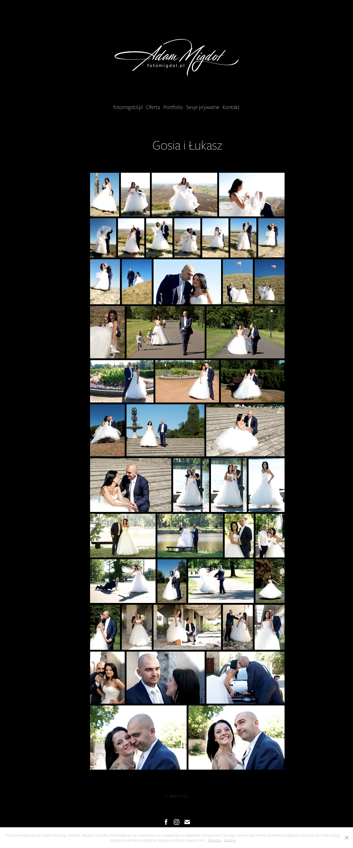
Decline (229, 840)
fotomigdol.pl (128, 107)
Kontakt (231, 107)
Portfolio (173, 107)
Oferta (153, 107)
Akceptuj (214, 840)
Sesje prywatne (202, 107)
